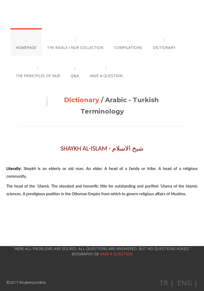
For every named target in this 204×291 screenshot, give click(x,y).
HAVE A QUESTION (106, 72)
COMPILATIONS (128, 44)
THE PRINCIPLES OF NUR (38, 72)
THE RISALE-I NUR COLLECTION (75, 44)
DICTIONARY (164, 44)
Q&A (75, 72)
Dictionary (81, 100)
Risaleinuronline (29, 14)
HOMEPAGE (26, 44)
